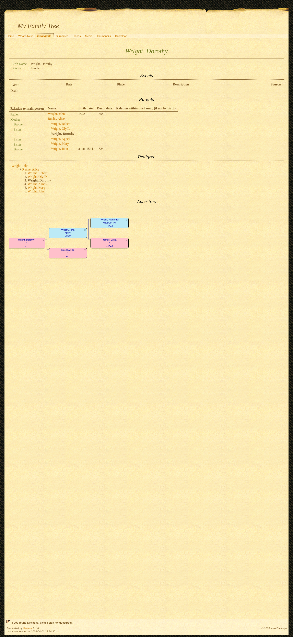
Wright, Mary (60, 143)
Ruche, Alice (56, 118)
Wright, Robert (61, 123)
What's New (25, 36)
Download (121, 36)
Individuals (44, 36)
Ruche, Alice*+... (68, 253)
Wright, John (56, 114)
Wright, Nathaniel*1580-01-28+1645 (110, 223)
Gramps (27, 628)
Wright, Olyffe (60, 128)
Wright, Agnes (60, 138)
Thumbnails (104, 36)
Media (88, 36)
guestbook (65, 622)
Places (77, 36)
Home (10, 36)
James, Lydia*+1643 (110, 243)
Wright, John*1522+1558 (68, 233)
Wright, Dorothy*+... (26, 243)
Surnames (62, 36)
